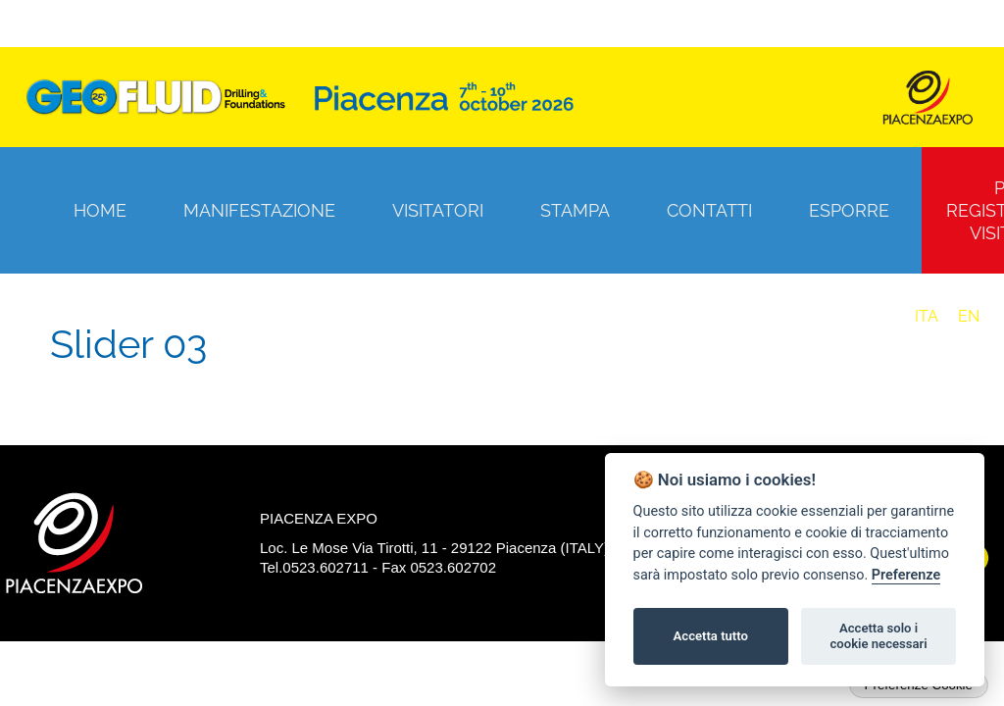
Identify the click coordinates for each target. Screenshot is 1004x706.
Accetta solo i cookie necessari (878, 636)
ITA (926, 316)
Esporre (849, 210)
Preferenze (906, 575)
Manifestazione (259, 210)
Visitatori (437, 210)
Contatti (709, 210)
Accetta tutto (711, 636)
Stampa (575, 210)
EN (968, 316)
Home (100, 210)
